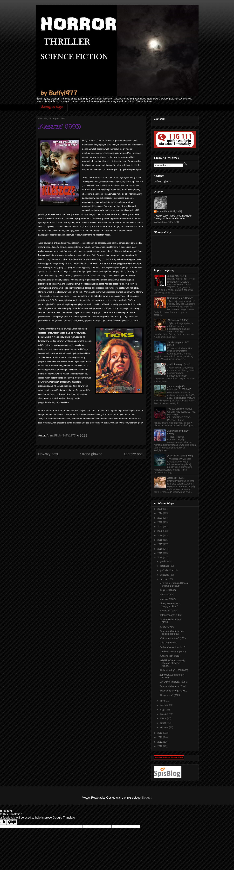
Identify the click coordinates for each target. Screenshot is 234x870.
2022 (160, 522)
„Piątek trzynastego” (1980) (173, 690)
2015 (160, 553)
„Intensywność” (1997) (170, 615)
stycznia (164, 727)
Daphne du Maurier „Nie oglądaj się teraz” (171, 632)
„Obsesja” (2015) (175, 478)
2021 (160, 526)
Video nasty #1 (166, 594)
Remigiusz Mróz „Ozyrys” (180, 298)
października (167, 570)
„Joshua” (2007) (167, 599)
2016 (160, 548)
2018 (160, 540)
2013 (160, 733)
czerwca (164, 705)
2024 (160, 513)
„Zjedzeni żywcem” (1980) (172, 651)
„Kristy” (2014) (166, 626)
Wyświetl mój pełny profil (166, 222)
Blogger (146, 797)
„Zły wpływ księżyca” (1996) (173, 682)
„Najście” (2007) (167, 590)
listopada (165, 566)
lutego (163, 723)
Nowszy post (48, 454)
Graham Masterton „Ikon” (172, 647)
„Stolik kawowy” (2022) (178, 364)
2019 (160, 535)
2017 (160, 544)
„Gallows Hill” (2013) (169, 656)
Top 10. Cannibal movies (179, 408)
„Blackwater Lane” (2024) (180, 455)
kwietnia (164, 714)
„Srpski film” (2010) (176, 276)
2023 (160, 517)
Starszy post (134, 454)
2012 (160, 737)
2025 (160, 509)
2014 (160, 557)
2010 (160, 746)
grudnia (164, 561)
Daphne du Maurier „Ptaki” (172, 686)
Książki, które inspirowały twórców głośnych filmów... (172, 663)
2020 (160, 531)
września (165, 574)
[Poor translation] (12, 822)
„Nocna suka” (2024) (177, 320)
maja (163, 709)
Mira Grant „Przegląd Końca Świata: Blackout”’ (173, 584)
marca (163, 718)
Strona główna (91, 454)
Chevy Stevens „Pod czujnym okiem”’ (169, 605)
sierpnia (164, 579)
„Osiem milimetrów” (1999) (172, 638)
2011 (160, 741)
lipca (162, 700)
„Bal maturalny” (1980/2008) (173, 670)
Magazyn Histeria (168, 642)
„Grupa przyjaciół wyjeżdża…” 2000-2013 (179, 388)
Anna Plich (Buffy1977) (169, 211)
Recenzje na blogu (52, 107)
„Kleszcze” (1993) (168, 610)
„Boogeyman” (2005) (169, 695)
